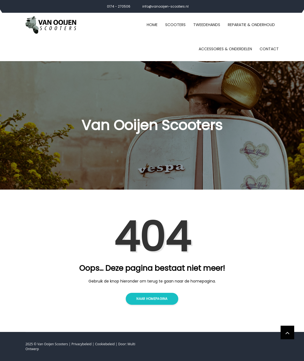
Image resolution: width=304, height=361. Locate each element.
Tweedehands (206, 24)
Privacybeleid (82, 344)
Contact (269, 49)
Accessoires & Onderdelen (225, 49)
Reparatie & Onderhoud (251, 24)
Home (152, 24)
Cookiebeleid (105, 344)
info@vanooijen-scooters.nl (165, 6)
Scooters (175, 24)
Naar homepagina (152, 298)
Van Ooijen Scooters (52, 344)
